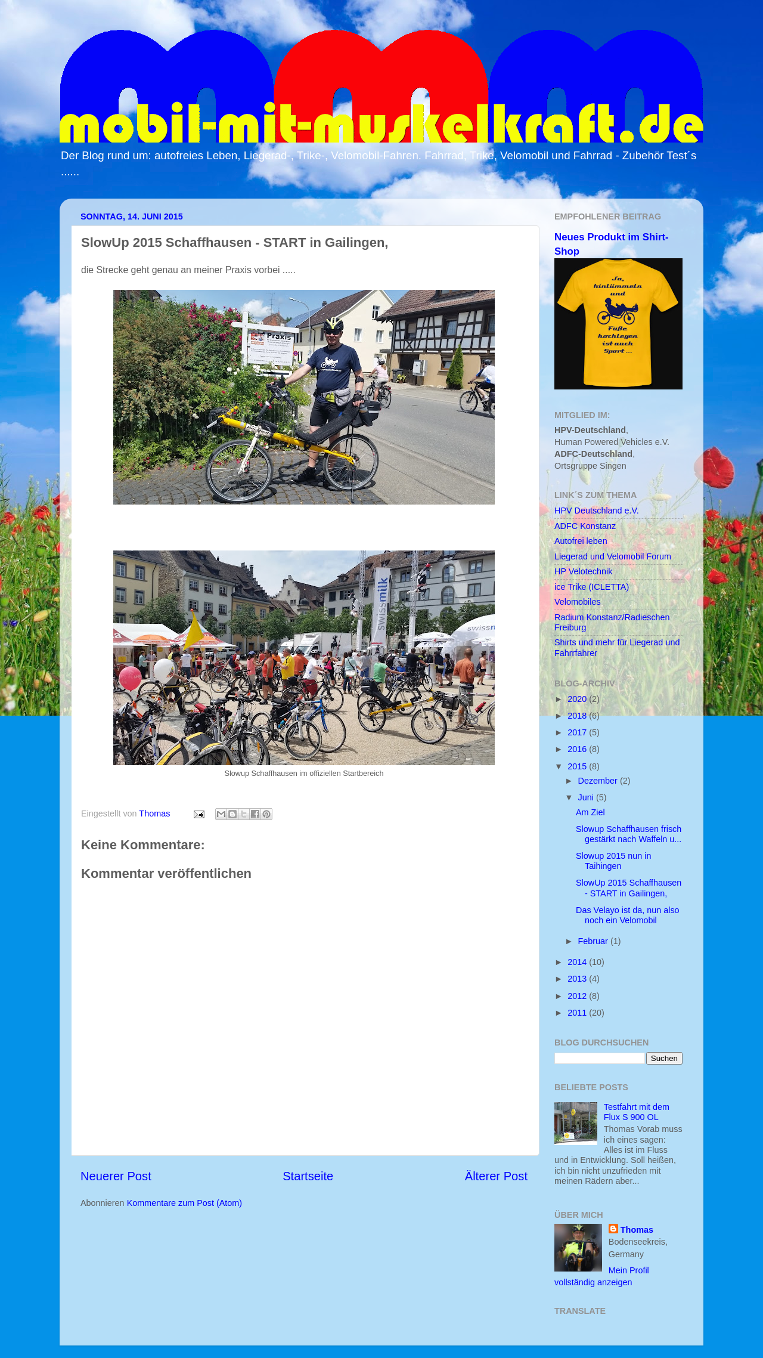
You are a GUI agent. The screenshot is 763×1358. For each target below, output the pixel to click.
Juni (587, 797)
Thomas (637, 1230)
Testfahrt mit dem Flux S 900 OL (636, 1112)
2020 (578, 699)
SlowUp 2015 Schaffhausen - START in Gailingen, (628, 888)
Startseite (308, 1176)
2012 (578, 996)
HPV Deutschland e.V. (596, 510)
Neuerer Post (115, 1176)
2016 (578, 749)
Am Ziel (590, 812)
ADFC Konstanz (585, 526)
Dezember (599, 780)
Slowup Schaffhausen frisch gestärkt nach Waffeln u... (628, 834)
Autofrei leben (580, 541)
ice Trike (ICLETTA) (591, 587)
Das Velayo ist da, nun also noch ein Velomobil (628, 915)
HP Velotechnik (583, 571)
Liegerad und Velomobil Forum (612, 556)
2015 (578, 766)
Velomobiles (577, 602)
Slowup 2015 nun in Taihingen (613, 861)
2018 (578, 715)
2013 (578, 978)
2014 (578, 962)
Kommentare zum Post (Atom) (185, 1203)
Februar (594, 941)
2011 (578, 1012)
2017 (578, 732)
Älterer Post (496, 1176)
